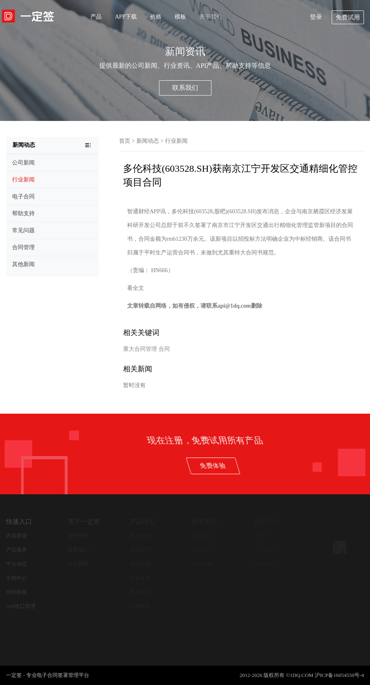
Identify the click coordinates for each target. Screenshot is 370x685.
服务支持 (204, 521)
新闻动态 (147, 141)
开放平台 (140, 592)
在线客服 (202, 564)
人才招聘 (78, 564)
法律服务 (140, 606)
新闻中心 (264, 536)
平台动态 (16, 564)
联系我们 (185, 87)
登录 (316, 17)
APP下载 (126, 17)
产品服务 (16, 550)
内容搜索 (16, 536)
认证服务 (140, 578)
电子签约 (140, 536)
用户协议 (202, 550)
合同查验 (140, 564)
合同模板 (16, 592)
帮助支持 (202, 536)
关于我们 (210, 17)
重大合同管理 (140, 349)
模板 (180, 17)
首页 (124, 141)
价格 (155, 17)
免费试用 (348, 17)
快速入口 (19, 521)
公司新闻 (264, 550)
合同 (164, 349)
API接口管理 (21, 606)
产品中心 (143, 521)
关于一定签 (84, 521)
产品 (96, 17)
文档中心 (16, 578)
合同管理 (140, 550)
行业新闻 (176, 141)
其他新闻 (264, 564)
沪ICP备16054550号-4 (339, 675)
